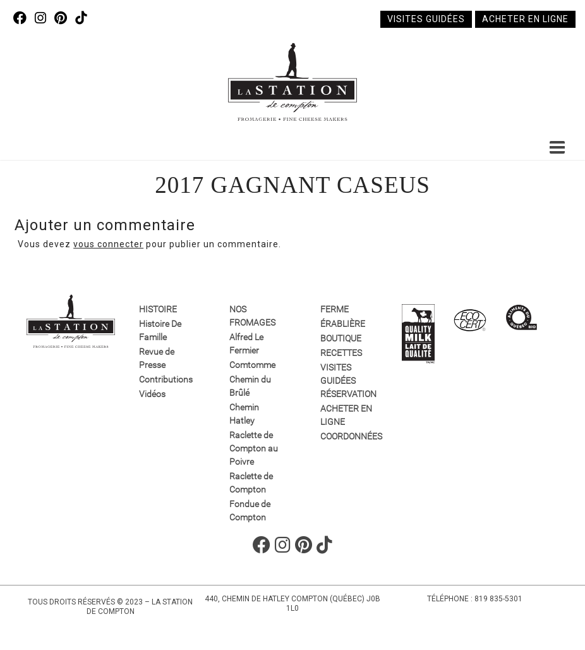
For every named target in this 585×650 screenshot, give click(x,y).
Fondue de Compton (249, 510)
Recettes (341, 353)
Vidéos (152, 394)
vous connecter (108, 244)
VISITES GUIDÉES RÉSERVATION (346, 380)
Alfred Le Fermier (246, 343)
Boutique (340, 338)
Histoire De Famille (160, 330)
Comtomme (252, 365)
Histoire (158, 309)
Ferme (334, 309)
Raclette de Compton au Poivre (253, 448)
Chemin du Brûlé (250, 386)
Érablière (342, 324)
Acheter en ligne (525, 19)
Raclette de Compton (251, 482)
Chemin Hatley (244, 414)
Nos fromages (252, 316)
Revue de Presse (156, 358)
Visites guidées (426, 19)
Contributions (165, 379)
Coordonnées (346, 436)
